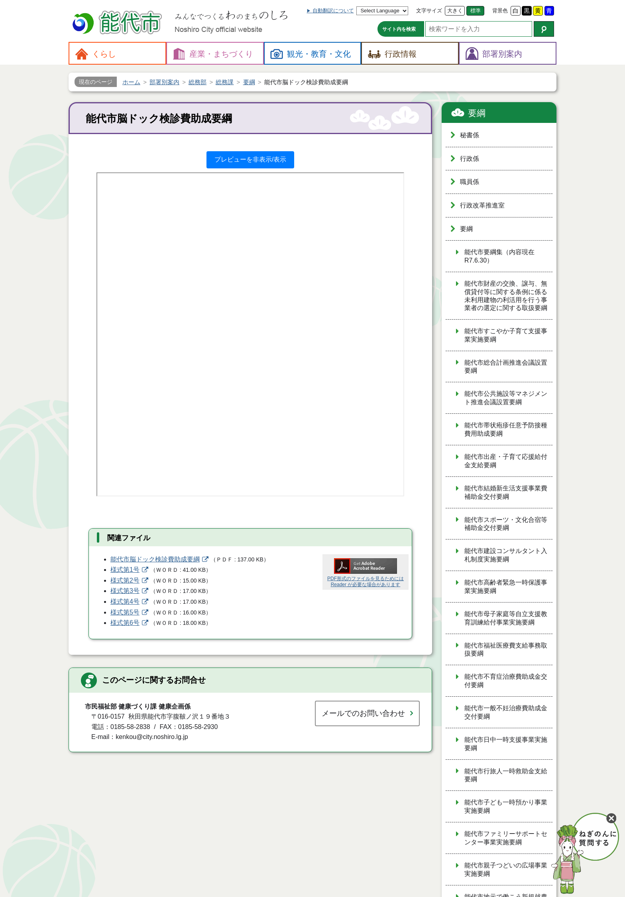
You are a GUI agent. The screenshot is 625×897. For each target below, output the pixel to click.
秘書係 (469, 135)
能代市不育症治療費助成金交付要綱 (505, 680)
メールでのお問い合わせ (363, 713)
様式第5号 (125, 612)
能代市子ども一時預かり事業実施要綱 (505, 806)
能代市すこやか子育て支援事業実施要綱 (505, 335)
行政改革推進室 (482, 205)
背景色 (500, 11)
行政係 (469, 158)
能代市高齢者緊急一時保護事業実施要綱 (505, 586)
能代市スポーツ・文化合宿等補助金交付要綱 (505, 523)
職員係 (469, 181)
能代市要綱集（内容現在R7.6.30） (499, 256)
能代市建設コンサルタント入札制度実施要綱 (505, 555)
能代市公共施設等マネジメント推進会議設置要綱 (505, 397)
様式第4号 (125, 601)
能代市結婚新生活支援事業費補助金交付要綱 (505, 492)
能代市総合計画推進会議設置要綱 (505, 366)
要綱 (476, 113)
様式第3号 (125, 590)
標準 (475, 11)
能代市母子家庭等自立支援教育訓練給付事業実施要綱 (505, 618)
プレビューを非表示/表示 (250, 159)
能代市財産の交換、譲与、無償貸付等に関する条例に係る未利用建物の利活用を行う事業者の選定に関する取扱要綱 (505, 295)
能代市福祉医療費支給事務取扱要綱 (505, 649)
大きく (455, 11)
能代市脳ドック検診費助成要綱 (155, 559)
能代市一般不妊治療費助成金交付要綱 (505, 712)
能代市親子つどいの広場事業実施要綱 (505, 869)
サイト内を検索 (399, 29)
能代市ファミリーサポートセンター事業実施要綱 (505, 838)
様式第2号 (125, 580)
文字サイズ (429, 11)
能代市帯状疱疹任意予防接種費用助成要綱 (505, 429)
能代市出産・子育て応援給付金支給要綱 (505, 460)
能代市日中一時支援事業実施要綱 (505, 743)
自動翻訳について (333, 11)
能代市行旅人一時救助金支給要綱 (505, 775)
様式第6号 (125, 622)
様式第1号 (125, 569)
